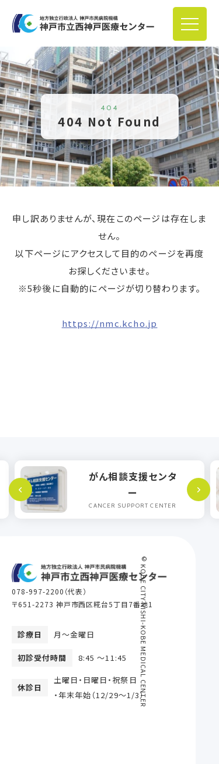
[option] (109, 489)
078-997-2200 (38, 591)
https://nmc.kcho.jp (110, 323)
